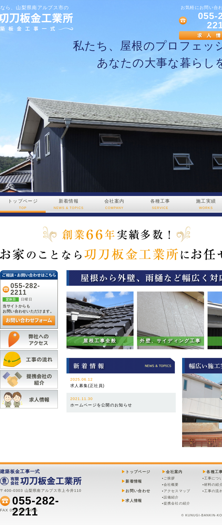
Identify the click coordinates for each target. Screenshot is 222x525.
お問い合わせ (137, 491)
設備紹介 (171, 497)
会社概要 (171, 485)
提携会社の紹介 (177, 503)
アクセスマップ (177, 491)
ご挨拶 (169, 478)
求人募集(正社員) (87, 382)
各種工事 (160, 204)
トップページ (23, 204)
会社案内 (114, 204)
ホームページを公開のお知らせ (101, 402)
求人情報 (133, 500)
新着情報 (68, 204)
